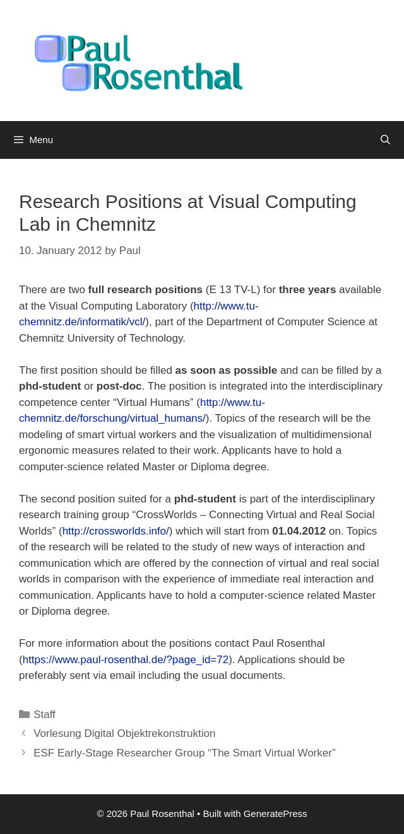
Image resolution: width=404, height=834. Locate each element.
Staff (44, 715)
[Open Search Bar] (385, 140)
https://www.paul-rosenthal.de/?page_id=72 (126, 660)
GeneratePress (275, 813)
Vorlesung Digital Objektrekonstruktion (124, 733)
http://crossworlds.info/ (115, 531)
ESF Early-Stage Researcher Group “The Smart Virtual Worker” (184, 753)
